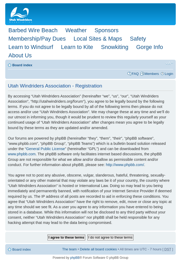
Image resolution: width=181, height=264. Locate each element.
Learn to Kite (77, 47)
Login (169, 74)
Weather (76, 30)
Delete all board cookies (98, 249)
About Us (20, 55)
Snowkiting (114, 47)
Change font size (169, 63)
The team (69, 249)
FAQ (135, 74)
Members (152, 74)
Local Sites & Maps (97, 38)
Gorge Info (149, 47)
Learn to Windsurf (30, 47)
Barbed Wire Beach (32, 30)
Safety (138, 38)
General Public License (45, 149)
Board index (22, 65)
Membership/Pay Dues (37, 38)
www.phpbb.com (22, 154)
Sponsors (106, 30)
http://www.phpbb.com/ (125, 165)
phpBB (74, 258)
